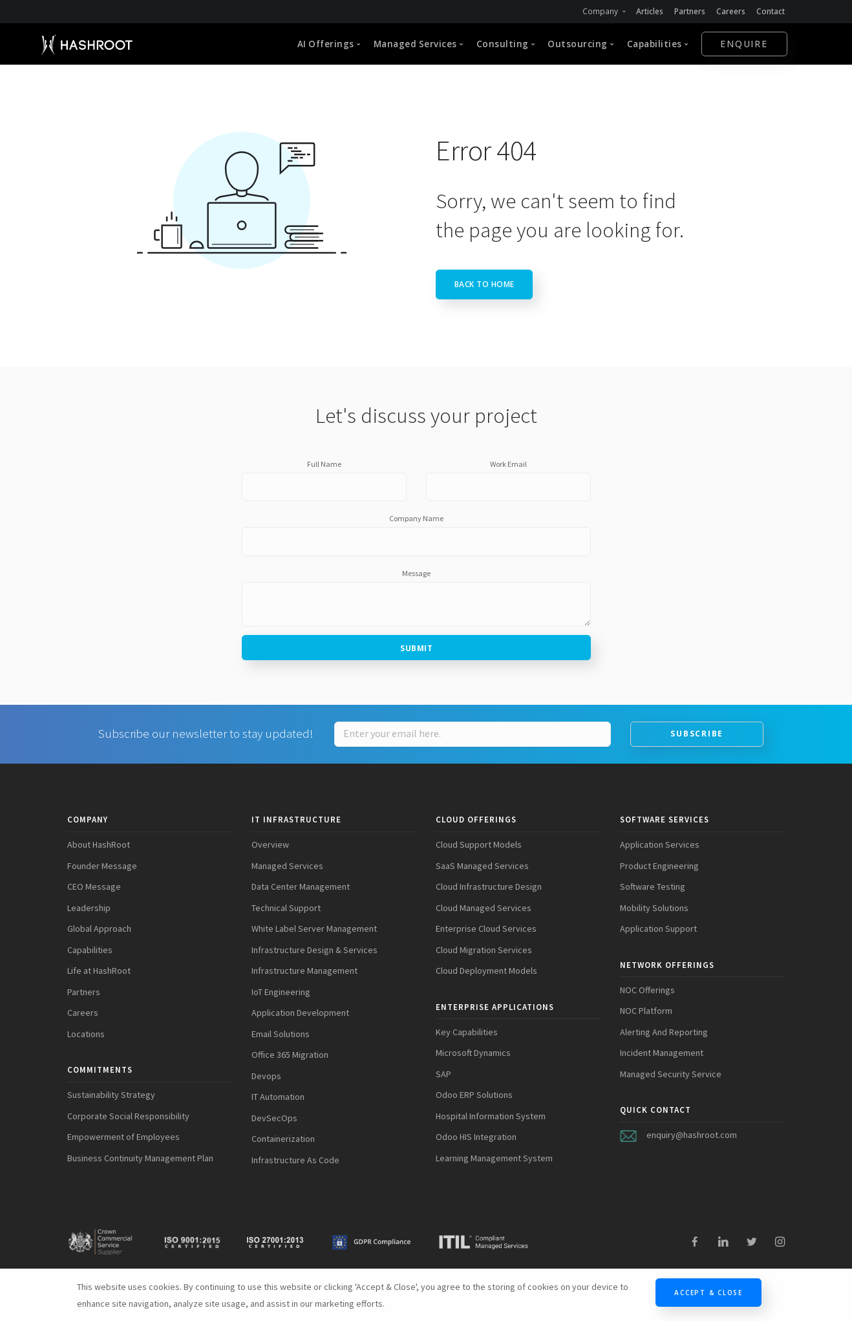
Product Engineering (659, 866)
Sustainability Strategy (111, 1095)
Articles (648, 11)
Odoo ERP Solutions (474, 1095)
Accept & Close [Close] (708, 1292)
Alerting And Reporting (664, 1032)
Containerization (283, 1138)
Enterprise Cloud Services (486, 928)
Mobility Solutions (654, 908)
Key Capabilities (467, 1032)
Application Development (300, 1012)
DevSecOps (274, 1118)
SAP (443, 1074)
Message (416, 573)
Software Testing (652, 886)
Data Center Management (300, 886)
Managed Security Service (670, 1074)
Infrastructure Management (304, 970)
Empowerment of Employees (123, 1137)
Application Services (659, 844)
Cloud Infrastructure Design (489, 886)
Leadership (89, 908)
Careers (730, 11)
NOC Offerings (647, 990)
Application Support (658, 928)
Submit (416, 648)
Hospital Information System (491, 1116)
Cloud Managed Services (483, 908)
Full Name (324, 464)
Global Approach (99, 928)
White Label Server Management (314, 928)
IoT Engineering (280, 992)
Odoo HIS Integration (476, 1137)
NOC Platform (646, 1010)
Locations (86, 1034)
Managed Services (287, 866)
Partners (689, 11)
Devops (266, 1076)
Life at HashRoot (99, 970)
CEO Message (94, 886)
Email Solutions (280, 1034)
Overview (270, 844)
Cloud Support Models (479, 844)
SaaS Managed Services (482, 866)
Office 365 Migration (289, 1054)
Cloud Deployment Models (486, 970)
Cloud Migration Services (484, 950)
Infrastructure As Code (295, 1160)
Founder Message (102, 866)
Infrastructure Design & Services (314, 950)
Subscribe (696, 733)
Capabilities (89, 950)
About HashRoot (98, 844)
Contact (770, 11)
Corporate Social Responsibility (128, 1116)
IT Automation (277, 1096)
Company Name (416, 518)
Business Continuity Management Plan (140, 1158)
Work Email (508, 464)
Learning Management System (494, 1158)
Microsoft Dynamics (473, 1052)
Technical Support (286, 908)
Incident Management (661, 1052)
